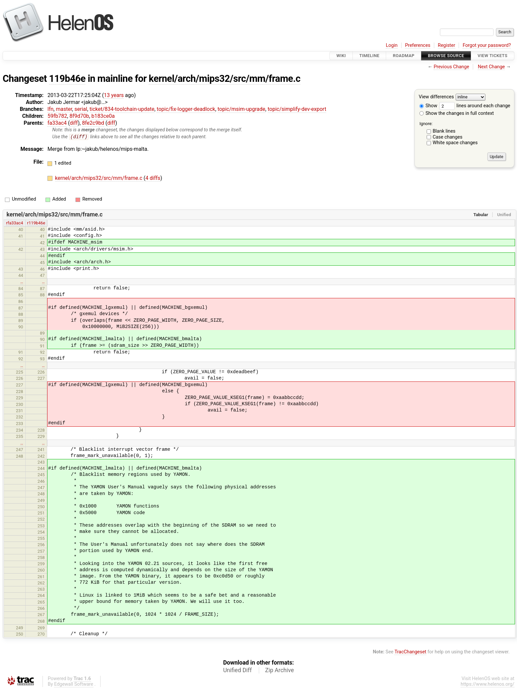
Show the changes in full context (456, 113)
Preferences (417, 45)
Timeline (369, 55)
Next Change (491, 67)
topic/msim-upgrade (241, 109)
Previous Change (451, 67)
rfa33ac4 (14, 223)
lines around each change (474, 106)
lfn (50, 109)
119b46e (67, 78)
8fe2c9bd (93, 123)
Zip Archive (279, 670)
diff (74, 123)
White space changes (455, 143)
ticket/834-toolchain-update (122, 109)
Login (392, 45)
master (64, 109)
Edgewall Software (73, 684)
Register (446, 45)
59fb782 (57, 116)
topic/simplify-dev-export (297, 109)
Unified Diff (237, 670)
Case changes (447, 137)
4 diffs (152, 178)
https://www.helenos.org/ (487, 684)
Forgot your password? (487, 45)
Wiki (341, 55)
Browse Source (446, 55)
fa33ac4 (57, 123)
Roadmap (403, 55)
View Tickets (492, 55)
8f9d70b (79, 116)
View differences (436, 97)
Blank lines (444, 131)
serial (81, 109)
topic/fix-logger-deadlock (186, 109)
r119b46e (36, 223)
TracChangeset (410, 652)
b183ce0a (103, 116)
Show (428, 106)
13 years (114, 95)
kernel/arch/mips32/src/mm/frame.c (224, 78)
